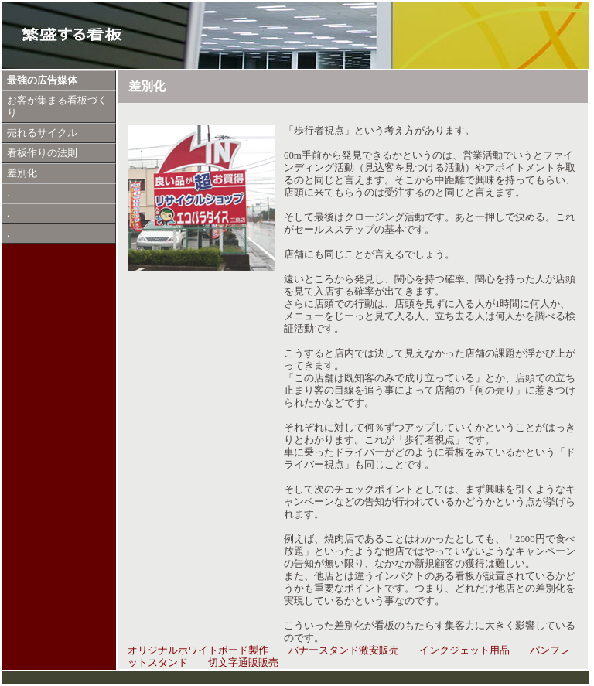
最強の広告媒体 (42, 80)
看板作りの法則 (42, 153)
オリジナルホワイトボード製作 (198, 650)
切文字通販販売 (243, 662)
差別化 (22, 173)
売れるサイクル (42, 133)
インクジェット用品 (464, 650)
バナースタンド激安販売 (343, 650)
